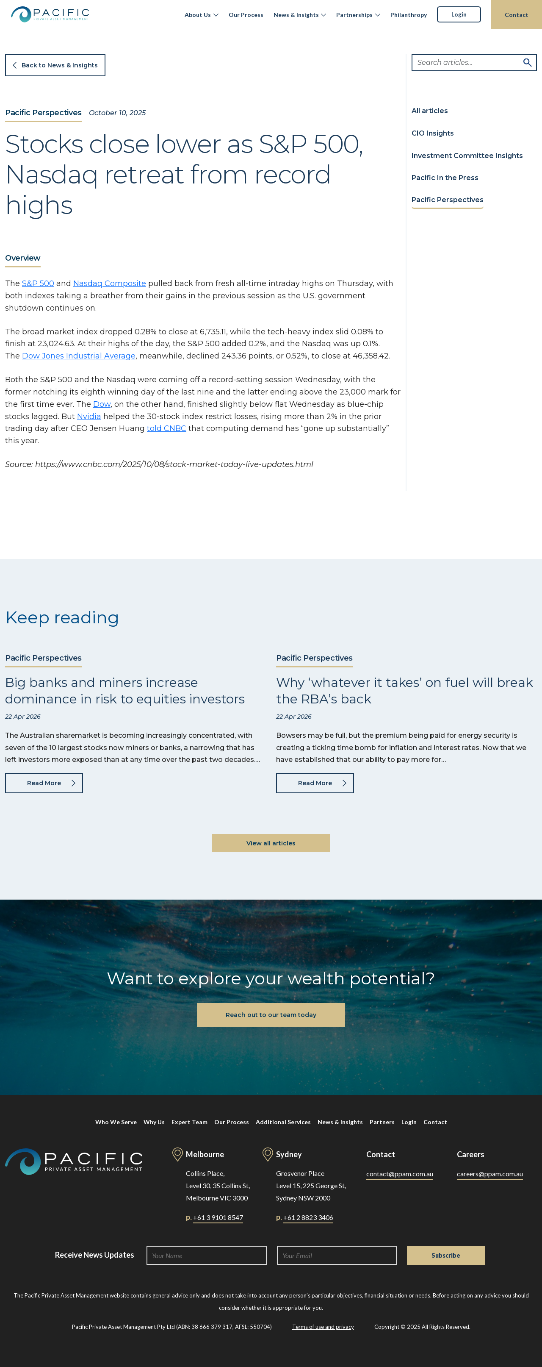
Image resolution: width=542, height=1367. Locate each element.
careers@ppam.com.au (490, 1174)
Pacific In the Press (445, 178)
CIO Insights (433, 133)
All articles (430, 111)
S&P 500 (38, 283)
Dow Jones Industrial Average (79, 356)
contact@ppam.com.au (399, 1174)
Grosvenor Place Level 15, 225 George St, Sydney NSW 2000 (311, 1185)
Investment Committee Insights (467, 156)
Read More (44, 783)
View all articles (271, 843)
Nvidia (89, 416)
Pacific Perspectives (43, 113)
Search (527, 62)
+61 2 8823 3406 (308, 1217)
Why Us (154, 1121)
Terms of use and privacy (323, 1326)
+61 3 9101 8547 (218, 1217)
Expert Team (189, 1121)
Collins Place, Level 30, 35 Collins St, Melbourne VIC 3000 (218, 1185)
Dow (102, 404)
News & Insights (296, 14)
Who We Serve (116, 1121)
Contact (516, 14)
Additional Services (283, 1121)
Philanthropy (408, 14)
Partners (382, 1121)
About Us (198, 14)
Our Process (246, 14)
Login (459, 14)
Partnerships (354, 14)
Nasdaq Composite (109, 283)
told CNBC (166, 428)
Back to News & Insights (60, 65)
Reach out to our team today (271, 1015)
